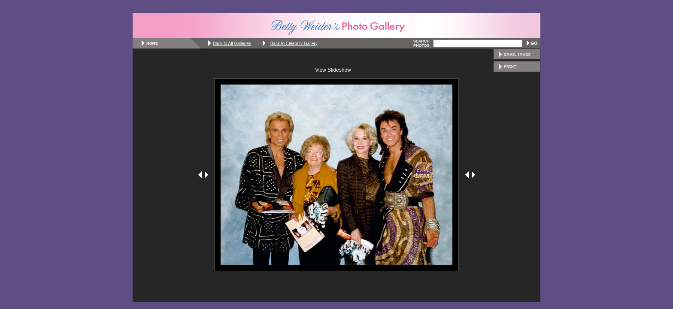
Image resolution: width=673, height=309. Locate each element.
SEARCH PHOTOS (421, 43)
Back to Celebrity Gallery (294, 43)
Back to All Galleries (232, 43)
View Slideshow (333, 70)
